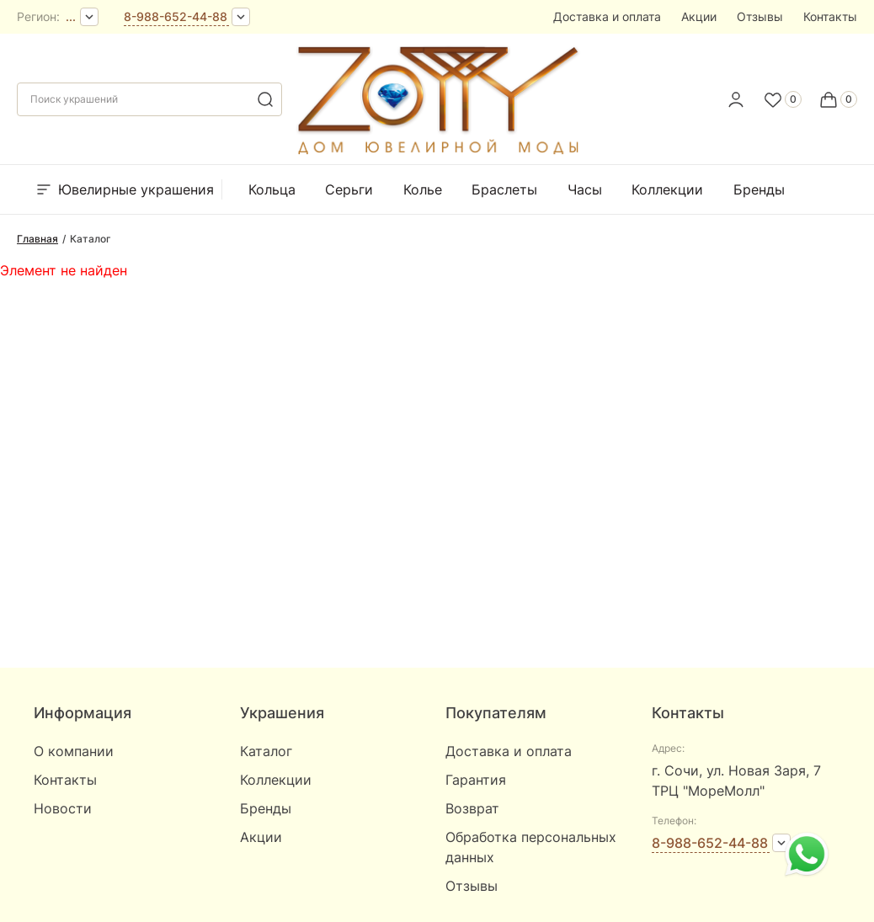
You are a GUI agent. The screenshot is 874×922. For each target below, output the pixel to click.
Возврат (472, 808)
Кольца (272, 189)
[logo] (437, 150)
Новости (63, 808)
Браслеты (504, 189)
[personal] (736, 99)
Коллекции (667, 189)
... (71, 16)
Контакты (830, 16)
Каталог (266, 751)
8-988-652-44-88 (175, 16)
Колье (422, 189)
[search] (265, 99)
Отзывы (760, 16)
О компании (74, 751)
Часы (585, 189)
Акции (699, 16)
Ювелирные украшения (124, 189)
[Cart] (837, 99)
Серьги (349, 189)
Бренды (759, 189)
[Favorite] (782, 99)
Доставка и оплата (607, 16)
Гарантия (475, 779)
